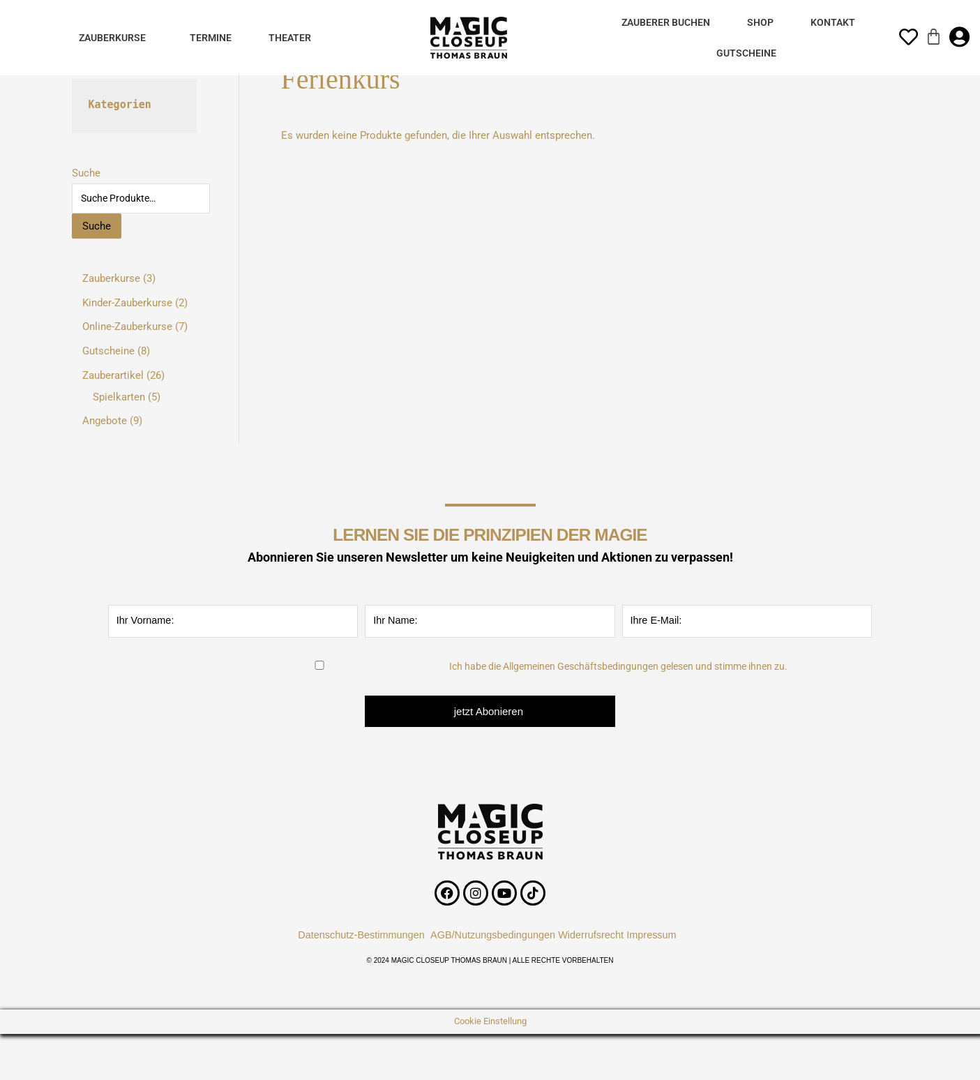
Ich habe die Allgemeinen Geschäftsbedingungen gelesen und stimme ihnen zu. (618, 664)
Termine (211, 37)
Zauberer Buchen (665, 22)
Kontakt (833, 22)
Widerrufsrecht (594, 932)
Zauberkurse (112, 37)
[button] (115, 37)
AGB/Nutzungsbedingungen (492, 932)
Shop (760, 22)
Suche (86, 173)
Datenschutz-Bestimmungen (356, 932)
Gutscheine (746, 53)
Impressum (660, 932)
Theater (290, 37)
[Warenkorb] (933, 36)
